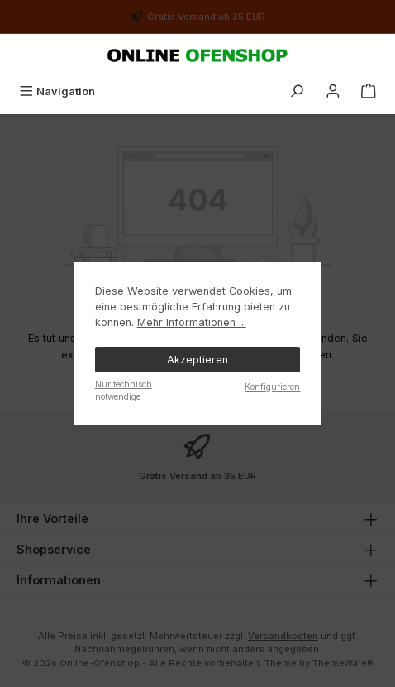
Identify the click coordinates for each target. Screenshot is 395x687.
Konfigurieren (272, 387)
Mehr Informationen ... (191, 322)
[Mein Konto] (333, 91)
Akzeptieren (197, 359)
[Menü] (57, 91)
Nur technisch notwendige (123, 390)
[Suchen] (296, 91)
